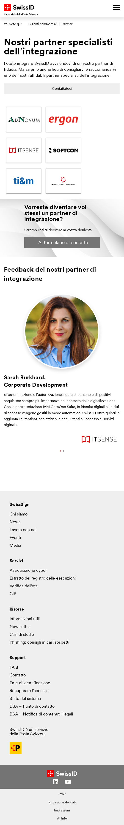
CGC (62, 794)
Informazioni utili (25, 619)
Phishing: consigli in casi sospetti (39, 642)
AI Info (62, 818)
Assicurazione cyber (28, 571)
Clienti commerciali (43, 24)
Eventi (15, 538)
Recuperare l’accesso (29, 691)
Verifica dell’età (24, 586)
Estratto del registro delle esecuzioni (43, 578)
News (15, 522)
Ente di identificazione (30, 683)
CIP (13, 594)
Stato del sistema (25, 699)
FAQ (14, 667)
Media (15, 545)
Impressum (62, 810)
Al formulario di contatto (63, 243)
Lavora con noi (23, 530)
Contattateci (62, 89)
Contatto (18, 675)
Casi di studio (22, 635)
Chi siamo (19, 514)
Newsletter (20, 627)
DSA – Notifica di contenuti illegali (41, 714)
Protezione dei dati (62, 802)
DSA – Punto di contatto (32, 706)
